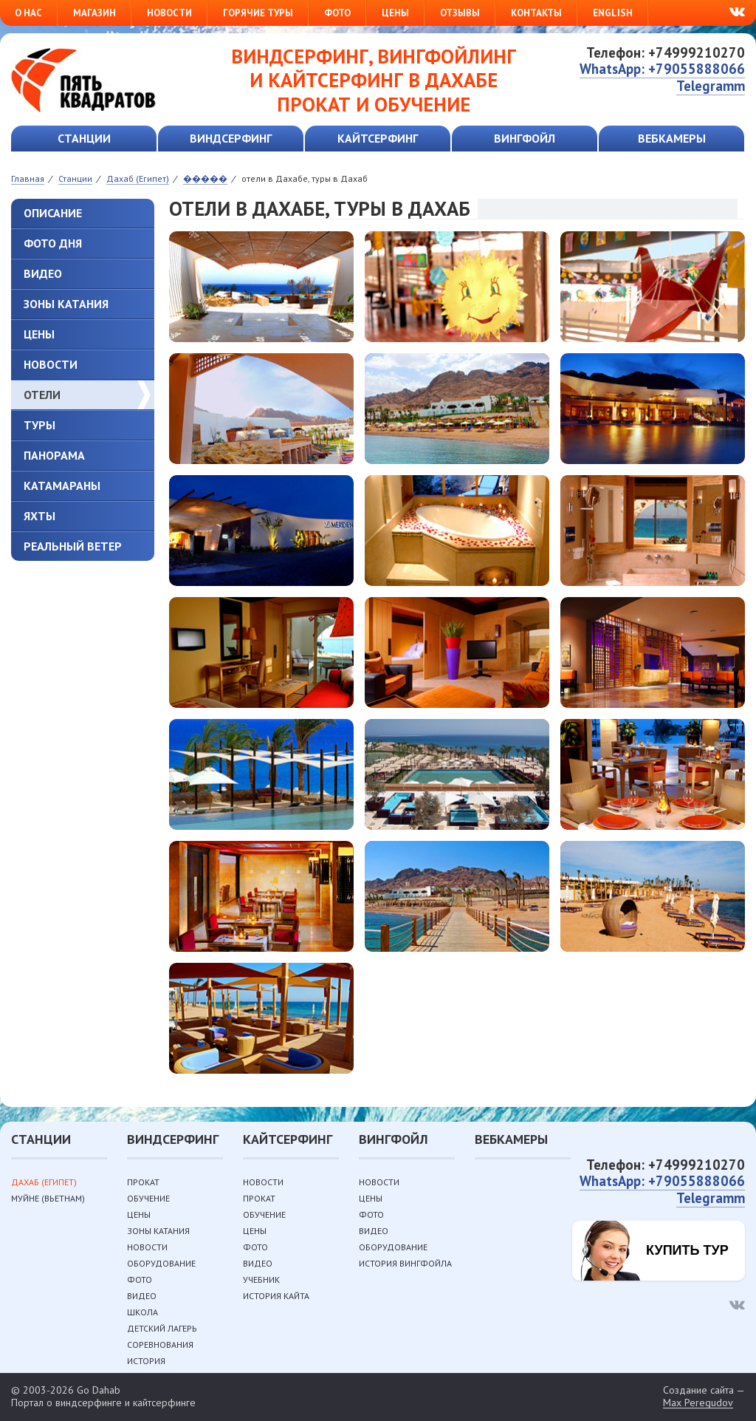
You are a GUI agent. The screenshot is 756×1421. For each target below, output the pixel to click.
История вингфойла (405, 1263)
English (613, 13)
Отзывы (460, 13)
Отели (42, 394)
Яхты (39, 515)
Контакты (536, 13)
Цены (395, 13)
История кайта (276, 1295)
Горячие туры (258, 13)
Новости (169, 13)
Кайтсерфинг (377, 138)
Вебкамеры (672, 138)
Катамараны (62, 485)
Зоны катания (66, 303)
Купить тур (687, 1250)
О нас (28, 13)
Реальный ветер (73, 546)
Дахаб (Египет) (44, 1181)
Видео (43, 273)
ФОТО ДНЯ (53, 243)
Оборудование (161, 1263)
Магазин (94, 13)
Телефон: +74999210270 (665, 52)
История (146, 1360)
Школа (142, 1312)
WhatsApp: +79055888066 (662, 69)
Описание (53, 212)
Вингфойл (524, 138)
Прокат (143, 1181)
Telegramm (710, 86)
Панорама (54, 455)
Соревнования (160, 1344)
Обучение (148, 1198)
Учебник (261, 1279)
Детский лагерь (162, 1328)
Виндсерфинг (231, 138)
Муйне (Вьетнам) (48, 1198)
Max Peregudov (698, 1402)
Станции (84, 138)
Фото (337, 13)
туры (39, 425)
